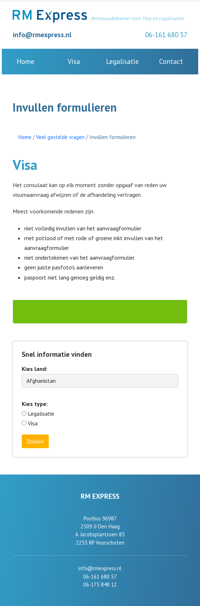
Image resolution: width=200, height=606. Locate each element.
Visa (74, 61)
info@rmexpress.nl (42, 34)
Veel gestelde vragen (60, 137)
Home (25, 61)
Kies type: (35, 403)
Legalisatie (122, 61)
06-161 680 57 (166, 34)
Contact (171, 61)
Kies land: (34, 368)
